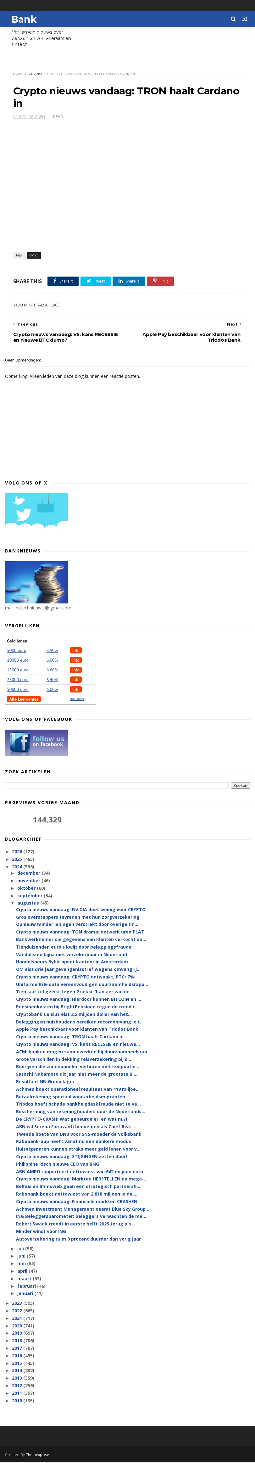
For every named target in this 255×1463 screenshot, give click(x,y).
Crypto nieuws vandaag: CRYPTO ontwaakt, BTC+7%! (76, 977)
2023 (17, 1304)
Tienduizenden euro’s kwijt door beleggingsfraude (73, 947)
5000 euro (16, 651)
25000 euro (18, 680)
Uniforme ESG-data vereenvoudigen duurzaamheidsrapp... (82, 985)
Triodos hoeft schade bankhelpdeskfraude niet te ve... (78, 1105)
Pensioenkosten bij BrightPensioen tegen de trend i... (77, 1007)
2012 (17, 1386)
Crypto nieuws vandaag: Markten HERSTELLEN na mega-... (81, 1180)
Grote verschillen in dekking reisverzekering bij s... (73, 1060)
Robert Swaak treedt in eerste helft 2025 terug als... (75, 1224)
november (29, 881)
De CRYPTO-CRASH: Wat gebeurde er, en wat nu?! (71, 1120)
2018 (17, 1341)
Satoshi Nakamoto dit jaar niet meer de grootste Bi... (76, 1075)
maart (25, 1279)
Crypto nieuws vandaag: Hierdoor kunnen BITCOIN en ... (78, 1000)
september (30, 896)
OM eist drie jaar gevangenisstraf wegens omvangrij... (78, 970)
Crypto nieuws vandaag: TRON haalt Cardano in (70, 1037)
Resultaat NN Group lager (45, 1082)
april (23, 1272)
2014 (17, 1371)
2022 (17, 1311)
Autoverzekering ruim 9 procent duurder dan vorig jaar (78, 1239)
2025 (17, 860)
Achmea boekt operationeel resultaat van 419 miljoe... (78, 1090)
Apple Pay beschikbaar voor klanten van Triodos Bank (77, 1030)
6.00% (52, 661)
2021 (17, 1319)
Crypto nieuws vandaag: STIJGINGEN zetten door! (71, 1157)
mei (22, 1264)
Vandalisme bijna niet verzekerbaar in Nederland (71, 955)
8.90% (52, 651)
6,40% (52, 680)
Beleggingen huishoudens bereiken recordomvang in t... (80, 1022)
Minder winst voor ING (41, 1232)
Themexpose (37, 1455)
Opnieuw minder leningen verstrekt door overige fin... (77, 925)
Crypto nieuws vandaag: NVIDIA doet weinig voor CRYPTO (81, 910)
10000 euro (18, 661)
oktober (27, 889)
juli (21, 1249)
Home (18, 74)
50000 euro (18, 690)
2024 (17, 867)
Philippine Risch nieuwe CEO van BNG (57, 1165)
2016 (17, 1356)
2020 (17, 1326)
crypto (35, 74)
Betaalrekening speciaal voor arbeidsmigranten (70, 1097)
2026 (17, 852)
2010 (17, 1401)
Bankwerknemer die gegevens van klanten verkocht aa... (81, 940)
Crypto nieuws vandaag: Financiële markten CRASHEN (76, 1202)
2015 (17, 1364)
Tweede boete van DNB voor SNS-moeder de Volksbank (78, 1135)
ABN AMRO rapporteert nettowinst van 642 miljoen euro (79, 1172)
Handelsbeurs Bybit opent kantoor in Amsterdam (72, 963)
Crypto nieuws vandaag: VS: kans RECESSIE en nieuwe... (78, 1045)
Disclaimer (77, 700)
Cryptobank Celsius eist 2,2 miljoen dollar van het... (74, 1015)
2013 (17, 1379)
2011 (17, 1394)
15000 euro (18, 670)
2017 (17, 1349)
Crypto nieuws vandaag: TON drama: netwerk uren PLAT (80, 932)
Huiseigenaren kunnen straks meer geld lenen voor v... (78, 1150)
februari (27, 1287)
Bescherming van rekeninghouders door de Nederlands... (80, 1112)
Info (76, 651)
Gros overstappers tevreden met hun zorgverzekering (78, 918)
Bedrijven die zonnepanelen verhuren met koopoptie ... (78, 1067)
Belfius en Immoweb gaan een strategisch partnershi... (78, 1187)
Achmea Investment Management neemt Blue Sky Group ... (83, 1210)
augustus (28, 904)
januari (25, 1294)
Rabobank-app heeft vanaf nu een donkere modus (73, 1142)
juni (22, 1257)
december (29, 874)
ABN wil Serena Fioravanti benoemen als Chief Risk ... (76, 1127)
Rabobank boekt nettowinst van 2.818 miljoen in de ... (76, 1194)
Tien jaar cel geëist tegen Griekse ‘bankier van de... (74, 992)
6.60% (52, 670)
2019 (17, 1334)
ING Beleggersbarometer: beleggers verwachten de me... (81, 1217)
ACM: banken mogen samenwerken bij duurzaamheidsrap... (83, 1052)
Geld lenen (17, 641)
